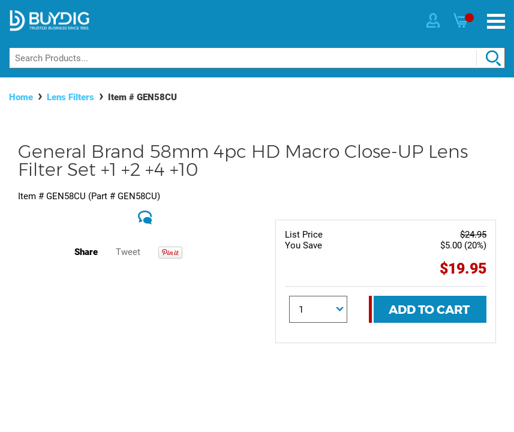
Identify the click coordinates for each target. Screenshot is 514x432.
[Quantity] (318, 309)
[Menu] (496, 21)
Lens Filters (70, 97)
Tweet (128, 252)
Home (21, 97)
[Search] (257, 57)
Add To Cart (429, 309)
